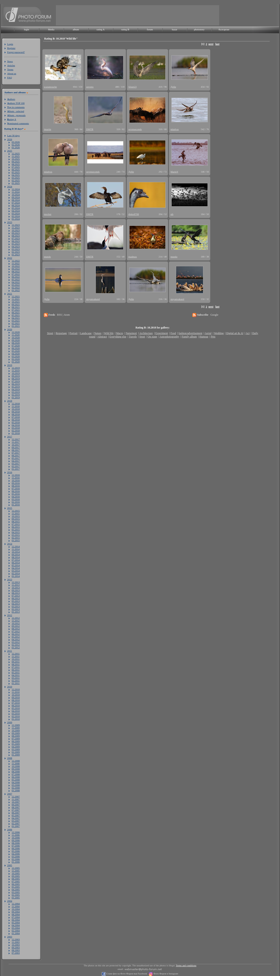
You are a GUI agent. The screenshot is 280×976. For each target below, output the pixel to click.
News (10, 61)
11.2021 (16, 299)
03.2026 (16, 142)
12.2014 (16, 546)
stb (172, 214)
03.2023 (16, 249)
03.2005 (16, 892)
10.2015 (16, 516)
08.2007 (16, 807)
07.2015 (16, 524)
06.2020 (16, 348)
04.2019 (16, 389)
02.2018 (16, 430)
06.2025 (16, 169)
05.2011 (16, 672)
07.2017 (16, 452)
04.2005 (16, 889)
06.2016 (16, 491)
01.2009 (16, 754)
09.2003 (16, 947)
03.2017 (16, 463)
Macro (119, 333)
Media (51, 29)
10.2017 (16, 444)
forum (150, 29)
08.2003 (16, 950)
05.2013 (16, 601)
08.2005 (16, 878)
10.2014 (16, 551)
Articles (11, 65)
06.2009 (16, 741)
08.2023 (16, 235)
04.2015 (16, 532)
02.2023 (16, 252)
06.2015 (16, 527)
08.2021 (16, 307)
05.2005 (16, 886)
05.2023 (16, 243)
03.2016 (16, 499)
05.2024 (16, 208)
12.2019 (16, 367)
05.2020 (16, 351)
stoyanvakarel (93, 299)
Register (11, 48)
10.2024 (16, 194)
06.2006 (16, 848)
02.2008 (16, 787)
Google (214, 314)
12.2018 (16, 403)
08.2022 (16, 271)
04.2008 (16, 782)
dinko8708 (133, 214)
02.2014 (16, 573)
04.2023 (16, 246)
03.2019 (16, 392)
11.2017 (16, 442)
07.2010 (16, 702)
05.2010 (16, 708)
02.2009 (16, 752)
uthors (11, 99)
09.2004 (16, 911)
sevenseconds (135, 129)
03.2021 (16, 320)
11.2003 (16, 942)
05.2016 (16, 493)
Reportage (61, 333)
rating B (125, 29)
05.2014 (16, 565)
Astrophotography (169, 336)
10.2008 (16, 766)
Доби (173, 86)
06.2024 (16, 205)
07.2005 (16, 881)
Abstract (102, 336)
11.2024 (16, 192)
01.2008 (16, 790)
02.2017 (16, 466)
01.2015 (16, 540)
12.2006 (16, 832)
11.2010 (16, 692)
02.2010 (16, 716)
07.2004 (16, 917)
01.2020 (16, 361)
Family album (189, 336)
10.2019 (16, 373)
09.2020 (16, 340)
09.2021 (16, 304)
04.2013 (16, 603)
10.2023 (16, 230)
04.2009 (16, 746)
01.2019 (16, 397)
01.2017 (16, 469)
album (76, 29)
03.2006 (16, 856)
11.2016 (16, 477)
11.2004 (16, 906)
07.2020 (16, 345)
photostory (199, 29)
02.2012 (16, 644)
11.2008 (16, 763)
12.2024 (16, 189)
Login (10, 44)
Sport (142, 336)
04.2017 (16, 460)
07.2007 (16, 810)
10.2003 (16, 944)
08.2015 (16, 521)
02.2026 (16, 144)
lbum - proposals (16, 115)
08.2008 (16, 771)
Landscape (86, 333)
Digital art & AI (234, 333)
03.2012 (16, 642)
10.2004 (16, 909)
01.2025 (16, 183)
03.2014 (16, 570)
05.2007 (16, 815)
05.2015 (16, 529)
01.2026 (16, 147)
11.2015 (16, 513)
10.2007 (16, 802)
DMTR (89, 129)
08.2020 (16, 343)
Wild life (109, 333)
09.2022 (16, 268)
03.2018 (16, 427)
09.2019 (16, 376)
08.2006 (16, 843)
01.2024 (16, 218)
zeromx (90, 86)
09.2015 (16, 518)
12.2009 (16, 725)
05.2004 (16, 922)
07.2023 (16, 238)
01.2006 (16, 862)
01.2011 (16, 683)
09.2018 (16, 411)
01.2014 (16, 576)
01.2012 (16, 647)
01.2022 (16, 290)
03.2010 (16, 713)
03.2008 (16, 785)
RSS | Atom (63, 314)
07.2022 (16, 274)
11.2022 (16, 263)
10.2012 (16, 623)
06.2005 (16, 884)
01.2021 (16, 326)
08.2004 (16, 914)
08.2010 (16, 700)
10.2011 (16, 659)
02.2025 (16, 180)
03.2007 (16, 820)
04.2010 (16, 711)
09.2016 (16, 483)
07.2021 (16, 309)
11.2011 (16, 656)
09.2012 (16, 626)
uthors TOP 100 (15, 103)
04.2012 (16, 639)
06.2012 (16, 634)
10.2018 (16, 409)
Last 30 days (13, 135)
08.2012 (16, 628)
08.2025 (16, 164)
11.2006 (16, 835)
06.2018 (16, 419)
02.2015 (16, 537)
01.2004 (16, 933)
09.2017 (16, 447)
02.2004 (16, 930)
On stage (152, 336)
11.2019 (16, 370)
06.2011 (16, 669)
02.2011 (16, 680)
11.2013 (16, 584)
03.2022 (16, 285)
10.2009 (16, 730)
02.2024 (16, 216)
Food (173, 333)
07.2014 (16, 560)
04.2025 (16, 175)
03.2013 (16, 606)
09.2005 (16, 876)
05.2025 (16, 172)
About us (11, 73)
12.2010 (16, 689)
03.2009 (16, 749)
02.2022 (16, 287)
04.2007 (16, 818)
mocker (47, 214)
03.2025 (16, 177)
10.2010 (16, 694)
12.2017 (16, 439)
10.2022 (16, 266)
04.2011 (16, 675)
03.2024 (16, 213)
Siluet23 (132, 86)
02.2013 (16, 609)
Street (50, 333)
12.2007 (16, 796)
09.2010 (16, 697)
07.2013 (16, 595)
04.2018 (16, 425)
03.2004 (16, 928)
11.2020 (16, 334)
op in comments (16, 107)
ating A (11, 119)
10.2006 (16, 837)
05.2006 (16, 851)
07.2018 (16, 417)
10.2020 (16, 337)
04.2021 (16, 318)
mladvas (175, 129)
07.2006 (16, 845)
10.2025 (16, 158)
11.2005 (16, 870)
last (217, 44)
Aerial (208, 333)
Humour (203, 336)
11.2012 (16, 620)
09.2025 (16, 161)
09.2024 (16, 197)
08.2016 (16, 485)
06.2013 (16, 598)
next (210, 44)
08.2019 (16, 378)
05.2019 (16, 386)
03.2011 (16, 678)
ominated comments (18, 123)
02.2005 (16, 895)
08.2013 (16, 593)
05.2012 (16, 636)
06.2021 (16, 312)
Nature (98, 333)
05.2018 (16, 422)
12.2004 (16, 903)
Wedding (219, 333)
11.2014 (16, 549)
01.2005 (16, 897)
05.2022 (16, 279)
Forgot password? (16, 52)
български (224, 29)
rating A (100, 29)
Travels (133, 336)
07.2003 (16, 953)
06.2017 (16, 455)
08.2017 (16, 450)
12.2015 (16, 510)
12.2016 (16, 475)
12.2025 (16, 153)
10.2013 (16, 587)
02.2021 (16, 323)
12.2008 (16, 760)
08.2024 (16, 200)
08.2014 (16, 557)
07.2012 (16, 631)
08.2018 (16, 414)
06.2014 (16, 562)
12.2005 (16, 868)
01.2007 (16, 826)
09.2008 (16, 768)
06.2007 (16, 812)
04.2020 (16, 353)
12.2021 (16, 296)
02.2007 (16, 823)
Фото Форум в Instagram (165, 973)
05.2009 (16, 744)
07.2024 (16, 202)
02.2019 (16, 394)
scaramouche (50, 86)
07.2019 (16, 381)
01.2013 (16, 611)
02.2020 (16, 359)
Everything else (117, 336)
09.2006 (16, 840)
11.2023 (16, 227)
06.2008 (16, 777)
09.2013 (16, 590)
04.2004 (16, 925)
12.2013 (16, 582)
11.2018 (16, 406)
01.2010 (16, 719)
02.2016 (16, 502)
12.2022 (16, 260)
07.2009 (16, 738)
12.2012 (16, 618)
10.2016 (16, 480)
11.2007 (16, 799)
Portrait (74, 333)
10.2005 (16, 873)
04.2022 (16, 282)
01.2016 (16, 504)
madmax (132, 256)
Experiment (161, 333)
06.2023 (16, 241)
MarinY (174, 171)
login (26, 29)
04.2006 (16, 853)
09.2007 (16, 804)
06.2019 (16, 384)
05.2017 (16, 458)
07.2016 (16, 488)
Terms (10, 69)
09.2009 (16, 733)
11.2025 (16, 156)
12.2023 (16, 225)
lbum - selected (15, 111)
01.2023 (16, 254)
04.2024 (16, 210)
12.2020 (16, 332)
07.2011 (16, 667)
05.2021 (16, 315)
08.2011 (16, 664)
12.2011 (16, 653)
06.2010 (16, 705)
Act (247, 333)
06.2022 (16, 276)
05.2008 (16, 779)
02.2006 (16, 859)
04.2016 (16, 496)
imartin (47, 129)
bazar (174, 29)
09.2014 (16, 554)
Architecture (146, 333)
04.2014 (16, 568)
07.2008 (16, 774)
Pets (213, 336)
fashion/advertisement (190, 333)
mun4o (47, 256)
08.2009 (16, 735)
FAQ (9, 77)
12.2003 (16, 939)
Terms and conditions (186, 965)
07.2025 (16, 167)
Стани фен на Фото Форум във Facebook (126, 973)
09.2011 (16, 661)
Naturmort (131, 333)
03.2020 (16, 356)
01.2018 (16, 433)
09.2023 (16, 233)
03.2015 (16, 535)
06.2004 (16, 919)
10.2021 (16, 301)
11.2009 (16, 727)
